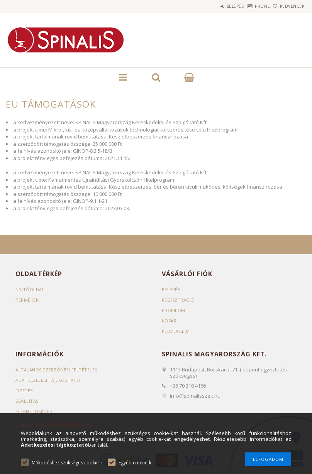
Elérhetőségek (34, 411)
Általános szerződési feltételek (56, 370)
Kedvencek (288, 6)
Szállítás (27, 401)
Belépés (215, 6)
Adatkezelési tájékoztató (47, 380)
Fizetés (24, 390)
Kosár (169, 321)
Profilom (173, 310)
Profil (250, 6)
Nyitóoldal (29, 289)
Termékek (27, 300)
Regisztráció (178, 300)
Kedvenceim (176, 331)
